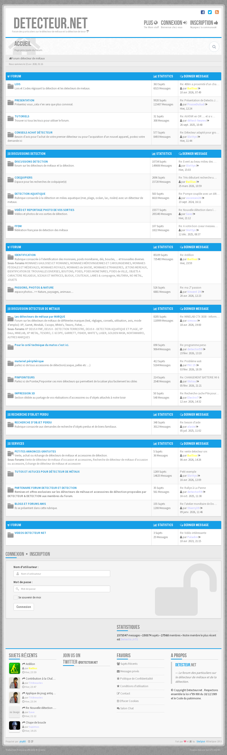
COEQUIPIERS (23, 177)
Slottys (192, 137)
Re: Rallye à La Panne (193, 488)
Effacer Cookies (128, 701)
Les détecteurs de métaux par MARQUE (40, 317)
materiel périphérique (29, 361)
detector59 (194, 349)
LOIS (17, 84)
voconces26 (193, 198)
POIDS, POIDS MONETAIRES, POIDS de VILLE (101, 271)
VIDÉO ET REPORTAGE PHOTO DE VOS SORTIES (44, 210)
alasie (191, 427)
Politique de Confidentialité (135, 678)
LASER (102, 333)
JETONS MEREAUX (136, 267)
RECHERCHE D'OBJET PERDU (30, 414)
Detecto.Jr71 (129, 639)
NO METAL (136, 275)
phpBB (23, 741)
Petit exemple (188, 472)
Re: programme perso (193, 345)
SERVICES (17, 443)
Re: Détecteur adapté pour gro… (199, 132)
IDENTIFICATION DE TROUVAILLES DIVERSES (34, 271)
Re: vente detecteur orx (193, 451)
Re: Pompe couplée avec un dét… (199, 194)
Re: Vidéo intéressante (193, 533)
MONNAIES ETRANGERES (108, 267)
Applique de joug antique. (39, 693)
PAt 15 (191, 365)
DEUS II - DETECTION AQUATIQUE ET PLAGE (112, 329)
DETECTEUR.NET (51, 23)
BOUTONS (67, 271)
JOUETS (12, 280)
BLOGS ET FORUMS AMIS (30, 504)
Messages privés (128, 671)
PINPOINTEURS (25, 377)
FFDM (18, 226)
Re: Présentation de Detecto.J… (199, 100)
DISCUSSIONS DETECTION (28, 153)
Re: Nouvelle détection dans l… (197, 210)
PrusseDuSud (195, 104)
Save (189, 214)
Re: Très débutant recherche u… (198, 177)
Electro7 (192, 397)
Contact (123, 693)
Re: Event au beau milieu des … (197, 161)
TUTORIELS (22, 116)
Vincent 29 (194, 292)
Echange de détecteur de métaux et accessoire (52, 464)
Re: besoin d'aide (190, 422)
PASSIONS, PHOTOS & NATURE (34, 287)
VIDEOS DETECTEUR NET (30, 533)
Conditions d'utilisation (132, 686)
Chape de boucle (34, 722)
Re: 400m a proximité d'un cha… (199, 84)
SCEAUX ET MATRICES (50, 275)
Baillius (192, 88)
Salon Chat (125, 708)
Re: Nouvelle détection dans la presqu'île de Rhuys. (54, 708)
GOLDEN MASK (116, 333)
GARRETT (70, 333)
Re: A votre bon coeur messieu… (198, 226)
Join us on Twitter (80, 658)
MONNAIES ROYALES (53, 267)
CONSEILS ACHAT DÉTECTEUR (34, 132)
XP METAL (33, 333)
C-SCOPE (57, 333)
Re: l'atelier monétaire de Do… (198, 504)
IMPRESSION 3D (25, 393)
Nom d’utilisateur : (26, 567)
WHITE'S (92, 333)
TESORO (45, 333)
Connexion (174, 23)
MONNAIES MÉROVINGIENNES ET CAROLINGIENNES (100, 263)
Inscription (204, 23)
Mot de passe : (23, 582)
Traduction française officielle (20, 749)
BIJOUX (69, 275)
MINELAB (20, 333)
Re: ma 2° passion (190, 287)
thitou (191, 381)
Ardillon (28, 664)
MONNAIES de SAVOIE (79, 267)
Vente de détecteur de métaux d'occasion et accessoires (58, 460)
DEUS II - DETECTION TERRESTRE (64, 329)
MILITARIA (122, 275)
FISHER (82, 333)
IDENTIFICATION (25, 255)
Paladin (192, 537)
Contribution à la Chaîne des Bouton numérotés (52, 678)
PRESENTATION (24, 100)
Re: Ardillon (187, 255)
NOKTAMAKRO (135, 333)
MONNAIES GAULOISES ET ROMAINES (47, 263)
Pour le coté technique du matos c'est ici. (42, 345)
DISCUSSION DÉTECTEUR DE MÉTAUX (35, 309)
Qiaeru (41, 749)
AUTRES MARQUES (19, 337)
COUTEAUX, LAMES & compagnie (95, 275)
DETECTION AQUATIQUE (30, 194)
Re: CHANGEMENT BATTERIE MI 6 (199, 377)
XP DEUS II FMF (34, 329)
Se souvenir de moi (29, 597)
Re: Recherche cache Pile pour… (199, 393)
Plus (151, 23)
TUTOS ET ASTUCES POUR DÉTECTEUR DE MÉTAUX (47, 472)
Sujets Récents (127, 664)
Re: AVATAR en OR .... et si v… (197, 116)
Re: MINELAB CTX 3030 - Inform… (199, 317)
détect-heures (196, 120)
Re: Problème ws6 (190, 361)
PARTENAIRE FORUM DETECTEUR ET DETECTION (46, 488)
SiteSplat (201, 741)
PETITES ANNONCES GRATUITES (35, 451)
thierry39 (193, 508)
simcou (192, 320)
